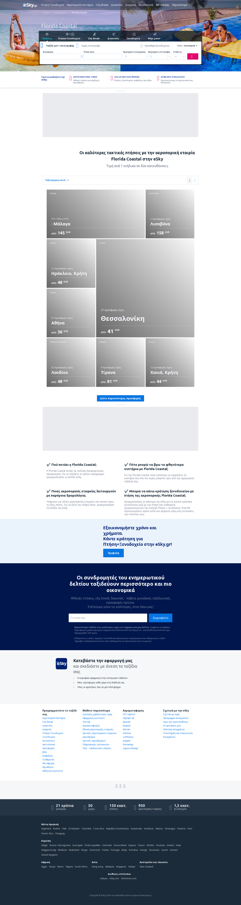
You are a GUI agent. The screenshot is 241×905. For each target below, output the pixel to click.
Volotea (127, 733)
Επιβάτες (177, 52)
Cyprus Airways (130, 748)
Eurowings (128, 744)
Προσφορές (48, 748)
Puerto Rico (47, 833)
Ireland (170, 845)
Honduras (149, 828)
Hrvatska (160, 845)
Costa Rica (98, 828)
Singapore (121, 866)
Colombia (86, 828)
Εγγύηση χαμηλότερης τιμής (97, 714)
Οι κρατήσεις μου (172, 725)
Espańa (132, 845)
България (77, 845)
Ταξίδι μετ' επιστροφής (60, 45)
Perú (189, 828)
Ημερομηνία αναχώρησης (134, 52)
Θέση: (180, 45)
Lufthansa (128, 736)
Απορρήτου (169, 736)
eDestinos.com (129, 878)
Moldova (62, 849)
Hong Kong (97, 866)
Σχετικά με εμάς (171, 714)
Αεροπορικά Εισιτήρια (53, 718)
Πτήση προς (89, 52)
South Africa (81, 866)
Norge (84, 849)
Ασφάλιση (47, 755)
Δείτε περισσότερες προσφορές (120, 398)
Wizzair (126, 729)
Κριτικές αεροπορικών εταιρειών (100, 733)
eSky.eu (104, 878)
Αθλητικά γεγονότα (52, 770)
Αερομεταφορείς (91, 725)
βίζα (44, 751)
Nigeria (69, 866)
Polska (105, 849)
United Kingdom (49, 854)
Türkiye (131, 866)
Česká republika (92, 845)
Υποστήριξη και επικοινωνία (178, 733)
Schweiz (174, 849)
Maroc (60, 866)
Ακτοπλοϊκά (48, 744)
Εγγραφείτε (160, 618)
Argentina (46, 828)
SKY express (129, 714)
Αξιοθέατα (47, 767)
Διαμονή (130, 5)
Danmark (107, 845)
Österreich (94, 849)
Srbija (124, 849)
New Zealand (146, 866)
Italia (178, 845)
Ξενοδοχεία (48, 736)
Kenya (52, 866)
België (44, 845)
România (133, 849)
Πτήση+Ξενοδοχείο (52, 5)
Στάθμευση (48, 759)
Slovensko (154, 849)
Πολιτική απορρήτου (174, 729)
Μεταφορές (162, 5)
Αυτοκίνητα (146, 5)
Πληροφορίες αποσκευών (96, 744)
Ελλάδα (150, 845)
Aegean (127, 725)
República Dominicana (117, 828)
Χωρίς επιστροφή (91, 45)
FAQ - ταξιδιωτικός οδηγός (97, 748)
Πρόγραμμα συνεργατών (176, 718)
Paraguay (60, 833)
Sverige (143, 849)
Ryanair (126, 721)
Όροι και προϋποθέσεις (175, 721)
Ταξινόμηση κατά (55, 180)
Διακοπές (117, 5)
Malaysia (109, 866)
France (141, 845)
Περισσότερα (179, 5)
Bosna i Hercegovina (60, 845)
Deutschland (120, 845)
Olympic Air (128, 718)
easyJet (126, 740)
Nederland (74, 849)
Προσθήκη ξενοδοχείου (157, 45)
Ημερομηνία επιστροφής (159, 52)
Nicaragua (170, 828)
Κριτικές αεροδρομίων (94, 740)
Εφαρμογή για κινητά (93, 718)
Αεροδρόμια (89, 736)
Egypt (44, 866)
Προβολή (113, 553)
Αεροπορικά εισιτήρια (80, 5)
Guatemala (136, 828)
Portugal (115, 849)
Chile (64, 828)
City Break (102, 5)
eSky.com (114, 878)
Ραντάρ (86, 721)
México (159, 828)
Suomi (164, 849)
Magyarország (48, 849)
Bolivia (56, 828)
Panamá (181, 828)
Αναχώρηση (48, 52)
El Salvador (74, 828)
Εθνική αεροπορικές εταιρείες (98, 729)
